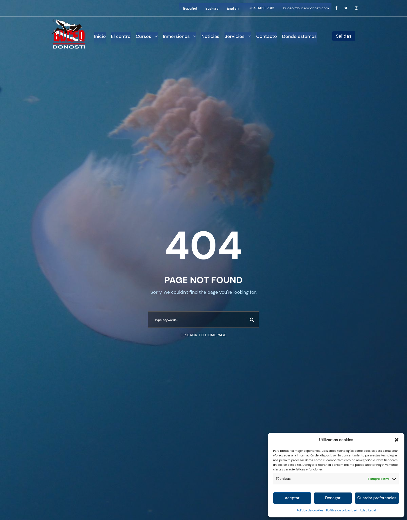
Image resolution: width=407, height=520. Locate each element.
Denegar (333, 498)
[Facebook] (336, 8)
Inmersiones (176, 36)
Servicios (235, 36)
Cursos (143, 36)
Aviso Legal (368, 510)
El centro (121, 36)
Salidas (343, 36)
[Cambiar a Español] (190, 8)
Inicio (100, 36)
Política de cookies (310, 510)
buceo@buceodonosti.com (306, 8)
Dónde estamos (299, 36)
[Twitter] (346, 8)
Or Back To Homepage (204, 335)
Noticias (210, 36)
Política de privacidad (341, 510)
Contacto (266, 36)
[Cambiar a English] (232, 8)
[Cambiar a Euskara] (212, 8)
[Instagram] (356, 8)
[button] (396, 439)
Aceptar (292, 498)
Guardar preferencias (376, 498)
